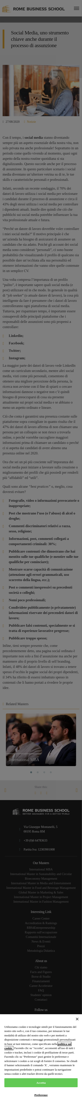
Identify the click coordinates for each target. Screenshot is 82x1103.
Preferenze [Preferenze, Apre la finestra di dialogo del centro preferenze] (41, 1095)
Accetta (41, 1082)
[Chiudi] (77, 1019)
